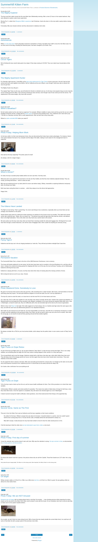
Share (3, 34)
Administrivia (6, 40)
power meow (28, 113)
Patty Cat (13, 306)
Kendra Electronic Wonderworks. (49, 7)
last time (36, 480)
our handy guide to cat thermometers (12, 443)
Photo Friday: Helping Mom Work (14, 132)
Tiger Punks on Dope (9, 381)
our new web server (9, 43)
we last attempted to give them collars (33, 425)
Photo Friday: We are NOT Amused (15, 496)
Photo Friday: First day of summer (15, 438)
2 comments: (19, 429)
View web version (36, 537)
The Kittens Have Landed (11, 206)
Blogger (40, 540)
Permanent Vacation (9, 258)
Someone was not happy (7, 499)
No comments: (20, 51)
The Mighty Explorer (9, 13)
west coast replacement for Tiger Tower (36, 81)
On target (5, 476)
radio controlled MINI (12, 118)
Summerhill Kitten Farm (14, 4)
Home (37, 534)
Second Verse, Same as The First (15, 408)
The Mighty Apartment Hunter (13, 78)
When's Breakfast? (8, 108)
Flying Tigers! (6, 240)
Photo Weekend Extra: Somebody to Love (18, 288)
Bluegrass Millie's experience (23, 21)
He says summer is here (56, 441)
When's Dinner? (7, 172)
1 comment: (19, 32)
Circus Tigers (6, 59)
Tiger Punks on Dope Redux (12, 347)
